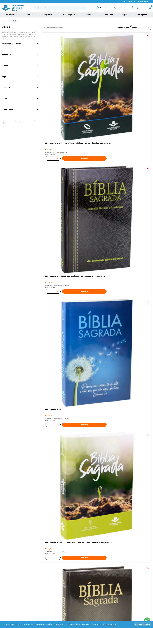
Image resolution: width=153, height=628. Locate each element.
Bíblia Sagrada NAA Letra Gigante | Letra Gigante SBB (131, 249)
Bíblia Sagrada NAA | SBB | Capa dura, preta (96, 130)
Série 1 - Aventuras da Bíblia (129, 308)
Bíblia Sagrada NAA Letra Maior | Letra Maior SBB (59, 369)
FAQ (3, 582)
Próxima (111, 516)
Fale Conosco (81, 578)
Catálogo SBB (142, 15)
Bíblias (30, 15)
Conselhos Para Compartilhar (56, 487)
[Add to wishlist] (74, 36)
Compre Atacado (129, 1)
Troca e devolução (28, 586)
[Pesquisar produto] (83, 8)
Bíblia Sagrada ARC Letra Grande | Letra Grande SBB (97, 249)
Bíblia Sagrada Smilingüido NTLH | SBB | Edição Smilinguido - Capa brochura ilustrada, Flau (97, 428)
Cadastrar (122, 561)
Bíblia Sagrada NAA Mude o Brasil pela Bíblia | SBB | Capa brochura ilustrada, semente (59, 71)
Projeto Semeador (144, 1)
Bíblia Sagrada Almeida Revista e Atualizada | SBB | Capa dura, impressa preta (96, 71)
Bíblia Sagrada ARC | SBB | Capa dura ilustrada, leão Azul (59, 428)
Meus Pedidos (59, 582)
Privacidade (26, 578)
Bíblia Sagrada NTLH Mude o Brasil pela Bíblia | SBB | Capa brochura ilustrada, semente (60, 130)
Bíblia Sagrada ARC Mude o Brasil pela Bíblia (59, 190)
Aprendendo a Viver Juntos (55, 308)
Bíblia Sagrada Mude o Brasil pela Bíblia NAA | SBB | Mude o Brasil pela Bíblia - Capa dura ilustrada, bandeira (133, 488)
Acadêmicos (90, 15)
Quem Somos (6, 578)
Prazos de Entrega (28, 590)
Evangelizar (47, 15)
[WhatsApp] (101, 7)
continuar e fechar (142, 624)
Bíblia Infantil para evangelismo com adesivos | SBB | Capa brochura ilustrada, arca (96, 309)
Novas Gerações (68, 15)
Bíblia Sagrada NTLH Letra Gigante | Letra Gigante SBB (95, 369)
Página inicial (7, 21)
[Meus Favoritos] (119, 7)
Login (56, 578)
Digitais (125, 15)
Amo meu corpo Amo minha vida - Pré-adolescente (59, 249)
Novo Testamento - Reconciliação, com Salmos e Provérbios (96, 190)
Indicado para (11, 15)
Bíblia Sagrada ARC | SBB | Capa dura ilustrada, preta (132, 130)
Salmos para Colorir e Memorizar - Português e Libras (131, 428)
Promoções (109, 15)
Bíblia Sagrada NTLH (126, 70)
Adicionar (68, 85)
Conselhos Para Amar (90, 487)
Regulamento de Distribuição (32, 582)
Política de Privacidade (109, 624)
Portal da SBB (6, 586)
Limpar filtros (19, 122)
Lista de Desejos (59, 586)
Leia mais (5, 39)
